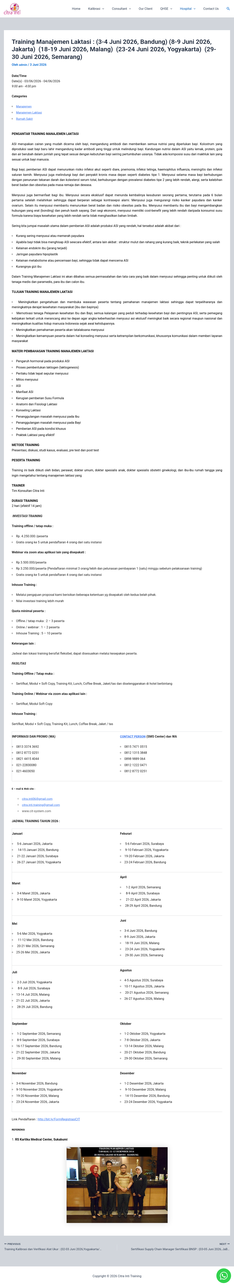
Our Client (151, 9)
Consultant (128, 9)
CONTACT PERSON (133, 736)
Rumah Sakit (25, 118)
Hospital (190, 9)
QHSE (170, 9)
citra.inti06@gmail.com (38, 798)
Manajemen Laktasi (29, 112)
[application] (111, 9)
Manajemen (24, 106)
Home (86, 9)
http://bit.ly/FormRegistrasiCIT (59, 1119)
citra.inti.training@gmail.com (42, 804)
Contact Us (212, 9)
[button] (228, 8)
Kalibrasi (105, 9)
